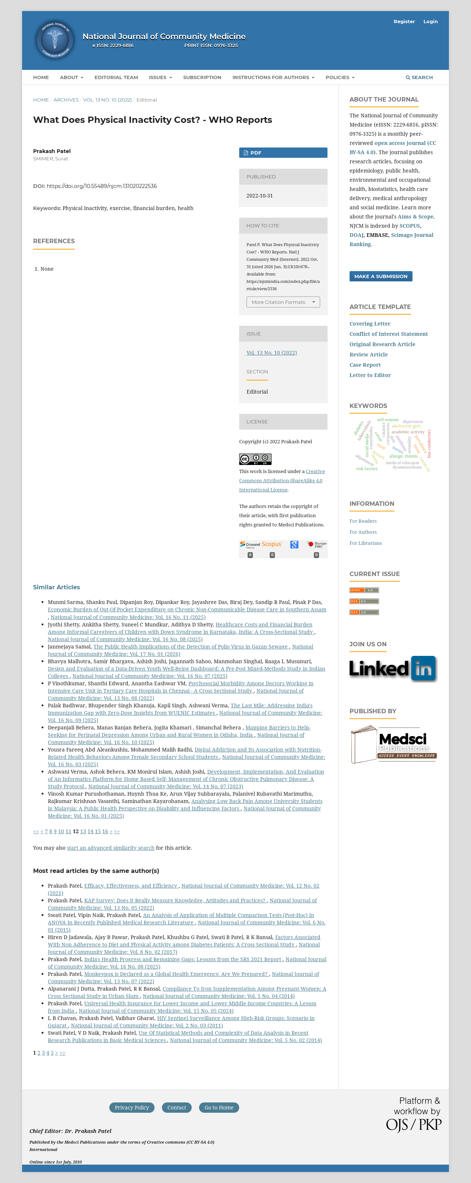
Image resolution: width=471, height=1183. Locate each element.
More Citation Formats (278, 302)
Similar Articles (56, 587)
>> (117, 831)
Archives (66, 100)
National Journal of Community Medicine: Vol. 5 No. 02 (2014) (246, 1040)
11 (68, 831)
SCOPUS (410, 225)
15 (98, 831)
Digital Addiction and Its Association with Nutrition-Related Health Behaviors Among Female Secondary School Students (185, 753)
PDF (255, 153)
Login (431, 21)
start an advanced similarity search (111, 847)
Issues (158, 77)
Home (41, 77)
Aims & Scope (415, 216)
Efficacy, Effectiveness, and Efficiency (131, 885)
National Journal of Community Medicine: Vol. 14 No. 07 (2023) (165, 786)
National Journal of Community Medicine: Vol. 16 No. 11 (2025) (128, 617)
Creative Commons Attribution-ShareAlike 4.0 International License (282, 480)
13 (83, 831)
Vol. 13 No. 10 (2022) (107, 100)
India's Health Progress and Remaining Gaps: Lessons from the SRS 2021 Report (183, 959)
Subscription (202, 77)
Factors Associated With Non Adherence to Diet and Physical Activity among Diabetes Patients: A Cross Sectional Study (184, 941)
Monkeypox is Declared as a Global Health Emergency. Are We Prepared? (176, 973)
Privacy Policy (132, 1107)
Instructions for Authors (272, 77)
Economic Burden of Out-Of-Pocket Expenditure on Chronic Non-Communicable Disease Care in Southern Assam (187, 609)
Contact (176, 1107)
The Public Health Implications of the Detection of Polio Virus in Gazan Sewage (191, 646)
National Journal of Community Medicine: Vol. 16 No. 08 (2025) (125, 639)
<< (36, 831)
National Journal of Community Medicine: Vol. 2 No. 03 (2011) (147, 1025)
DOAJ (357, 234)
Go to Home (219, 1107)
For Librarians (366, 543)
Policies (338, 77)
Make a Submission (381, 276)
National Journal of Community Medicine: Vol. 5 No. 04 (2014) (219, 995)
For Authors (363, 532)
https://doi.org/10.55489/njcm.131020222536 (102, 186)
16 (105, 831)
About (69, 77)
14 (90, 831)
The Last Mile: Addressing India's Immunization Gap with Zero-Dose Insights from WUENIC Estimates (180, 709)
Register (404, 21)
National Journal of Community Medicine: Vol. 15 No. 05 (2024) (156, 1010)
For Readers (363, 521)
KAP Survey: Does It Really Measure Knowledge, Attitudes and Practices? (175, 900)
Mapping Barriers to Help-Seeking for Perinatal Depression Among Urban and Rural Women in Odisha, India (179, 731)
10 (61, 831)
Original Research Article (382, 344)
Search (419, 77)
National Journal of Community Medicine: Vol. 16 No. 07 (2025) (149, 675)
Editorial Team (116, 77)
